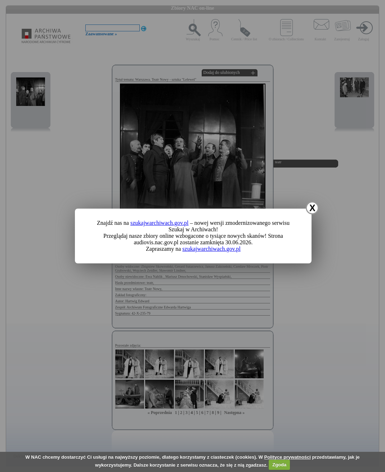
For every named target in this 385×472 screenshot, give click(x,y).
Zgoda (279, 464)
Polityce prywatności (287, 457)
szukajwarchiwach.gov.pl (159, 223)
